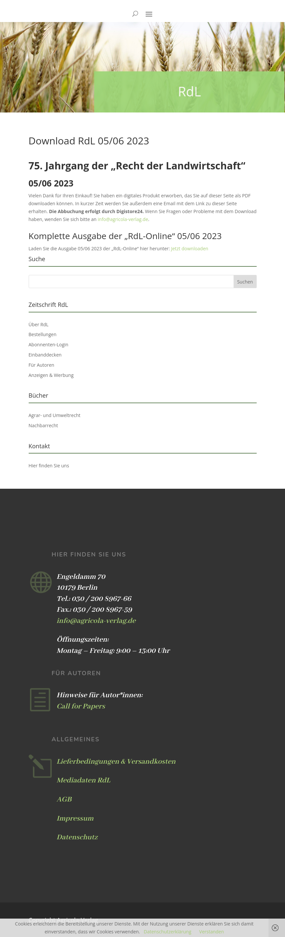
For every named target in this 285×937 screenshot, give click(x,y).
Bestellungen (43, 334)
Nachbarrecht (43, 425)
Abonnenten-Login (49, 344)
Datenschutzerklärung (167, 931)
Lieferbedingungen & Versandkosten (116, 761)
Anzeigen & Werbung (51, 375)
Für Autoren (41, 365)
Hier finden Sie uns (49, 465)
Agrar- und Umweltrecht (54, 415)
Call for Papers (81, 706)
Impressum (75, 818)
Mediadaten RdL (83, 780)
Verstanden (211, 931)
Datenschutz (77, 837)
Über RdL (39, 324)
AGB (64, 799)
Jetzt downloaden (189, 248)
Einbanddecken (45, 355)
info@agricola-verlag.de (123, 219)
